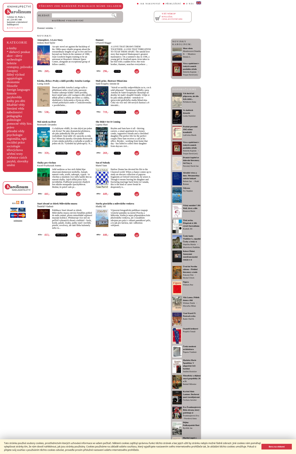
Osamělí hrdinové (190, 329)
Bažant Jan (187, 181)
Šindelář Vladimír (45, 206)
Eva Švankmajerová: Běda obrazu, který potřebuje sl (192, 410)
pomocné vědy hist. (19, 123)
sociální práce (16, 142)
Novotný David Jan (191, 166)
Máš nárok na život (46, 121)
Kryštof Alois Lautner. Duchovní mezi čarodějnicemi (191, 394)
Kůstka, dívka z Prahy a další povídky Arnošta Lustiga (63, 81)
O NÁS (190, 4)
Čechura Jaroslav (190, 400)
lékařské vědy (16, 105)
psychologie (15, 135)
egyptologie (14, 78)
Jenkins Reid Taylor (46, 42)
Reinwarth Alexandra (46, 124)
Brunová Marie (189, 211)
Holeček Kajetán (189, 72)
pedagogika (14, 116)
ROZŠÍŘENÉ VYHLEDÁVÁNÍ (67, 21)
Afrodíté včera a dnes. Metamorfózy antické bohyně (191, 175)
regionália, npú (16, 138)
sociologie (13, 146)
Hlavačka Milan (189, 306)
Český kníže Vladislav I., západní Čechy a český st (192, 239)
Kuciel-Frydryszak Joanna (49, 165)
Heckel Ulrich (188, 278)
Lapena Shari (102, 124)
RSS (15, 203)
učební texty (15, 154)
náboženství (14, 112)
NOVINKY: (44, 36)
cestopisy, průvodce (20, 67)
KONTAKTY (15, 28)
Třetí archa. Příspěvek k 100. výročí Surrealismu (191, 223)
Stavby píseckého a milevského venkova (115, 203)
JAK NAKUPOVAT (150, 4)
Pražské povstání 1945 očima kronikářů (190, 129)
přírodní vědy (16, 131)
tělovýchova (15, 150)
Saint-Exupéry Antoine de (107, 83)
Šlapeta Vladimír (190, 352)
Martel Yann (101, 165)
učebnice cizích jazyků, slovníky (18, 159)
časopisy (12, 71)
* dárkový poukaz (18, 52)
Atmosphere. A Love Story (50, 40)
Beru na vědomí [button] (277, 446)
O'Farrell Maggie (103, 42)
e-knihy (12, 48)
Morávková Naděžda (191, 247)
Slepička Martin (189, 244)
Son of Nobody (103, 162)
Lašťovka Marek (189, 135)
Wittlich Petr (188, 285)
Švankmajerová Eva (191, 416)
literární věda (15, 108)
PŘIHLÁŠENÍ (173, 4)
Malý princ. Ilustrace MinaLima (111, 81)
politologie (14, 120)
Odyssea (186, 188)
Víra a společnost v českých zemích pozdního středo (191, 66)
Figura (186, 282)
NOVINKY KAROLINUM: (182, 43)
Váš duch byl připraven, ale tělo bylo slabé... (191, 96)
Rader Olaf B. (188, 319)
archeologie (14, 59)
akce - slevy (14, 56)
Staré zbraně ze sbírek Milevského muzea (57, 203)
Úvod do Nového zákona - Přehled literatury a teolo (190, 269)
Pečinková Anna (189, 102)
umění (11, 165)
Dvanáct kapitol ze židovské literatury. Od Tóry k (191, 160)
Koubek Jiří (187, 229)
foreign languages (18, 89)
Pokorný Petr (188, 275)
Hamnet (99, 40)
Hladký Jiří (101, 206)
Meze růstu (188, 48)
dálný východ (16, 74)
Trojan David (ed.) (190, 75)
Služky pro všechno (46, 162)
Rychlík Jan (187, 428)
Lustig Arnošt (43, 83)
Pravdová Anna (190, 418)
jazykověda (14, 97)
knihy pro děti (16, 101)
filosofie (12, 86)
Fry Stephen (188, 191)
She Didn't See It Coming (108, 121)
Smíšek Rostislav (190, 371)
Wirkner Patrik (189, 303)
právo (10, 127)
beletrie (12, 63)
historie (12, 93)
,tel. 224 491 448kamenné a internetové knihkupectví (17, 21)
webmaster (18, 220)
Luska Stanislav (189, 116)
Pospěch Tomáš (189, 332)
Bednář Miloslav (189, 384)
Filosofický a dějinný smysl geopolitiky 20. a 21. (192, 378)
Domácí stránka (45, 28)
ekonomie (13, 82)
